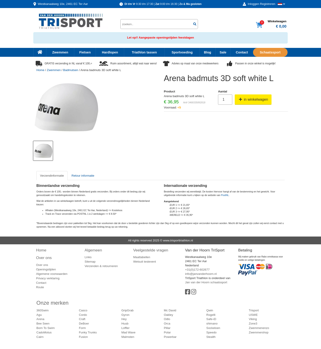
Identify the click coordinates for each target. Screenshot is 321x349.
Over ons (44, 257)
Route (40, 287)
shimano (212, 323)
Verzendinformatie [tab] (52, 175)
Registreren (267, 4)
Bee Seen (42, 323)
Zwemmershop (258, 332)
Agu (39, 314)
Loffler (125, 328)
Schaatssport (270, 52)
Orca (167, 323)
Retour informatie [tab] (83, 175)
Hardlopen (110, 52)
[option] (43, 151)
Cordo (83, 314)
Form (82, 328)
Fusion (83, 337)
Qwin (209, 310)
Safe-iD (211, 319)
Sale (223, 52)
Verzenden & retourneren (101, 266)
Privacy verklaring (48, 278)
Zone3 (253, 323)
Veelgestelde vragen (150, 250)
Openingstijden (46, 269)
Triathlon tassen (144, 52)
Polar (167, 332)
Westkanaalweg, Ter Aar (63, 4)
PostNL (225, 195)
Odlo (167, 319)
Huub (124, 323)
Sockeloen (213, 328)
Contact (242, 52)
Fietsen (85, 52)
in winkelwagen (253, 99)
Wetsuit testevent (144, 261)
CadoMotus (43, 332)
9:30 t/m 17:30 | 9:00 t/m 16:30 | (163, 4)
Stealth (211, 337)
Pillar (167, 328)
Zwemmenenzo (259, 328)
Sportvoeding (182, 52)
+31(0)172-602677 (197, 269)
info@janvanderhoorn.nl (201, 274)
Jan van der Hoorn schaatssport (206, 282)
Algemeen (93, 250)
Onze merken (52, 303)
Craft (82, 319)
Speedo (211, 332)
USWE (253, 314)
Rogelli (211, 314)
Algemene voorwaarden (52, 274)
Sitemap (90, 261)
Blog (207, 52)
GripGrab (127, 310)
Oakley (168, 314)
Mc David (170, 310)
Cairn (39, 337)
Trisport (254, 310)
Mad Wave (128, 332)
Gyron (125, 314)
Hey (124, 319)
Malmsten (127, 337)
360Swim (42, 310)
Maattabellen (141, 257)
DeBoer (84, 323)
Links (88, 257)
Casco (83, 310)
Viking (253, 319)
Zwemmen (60, 52)
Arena (40, 319)
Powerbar (170, 337)
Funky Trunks (88, 332)
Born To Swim (45, 328)
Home (40, 70)
